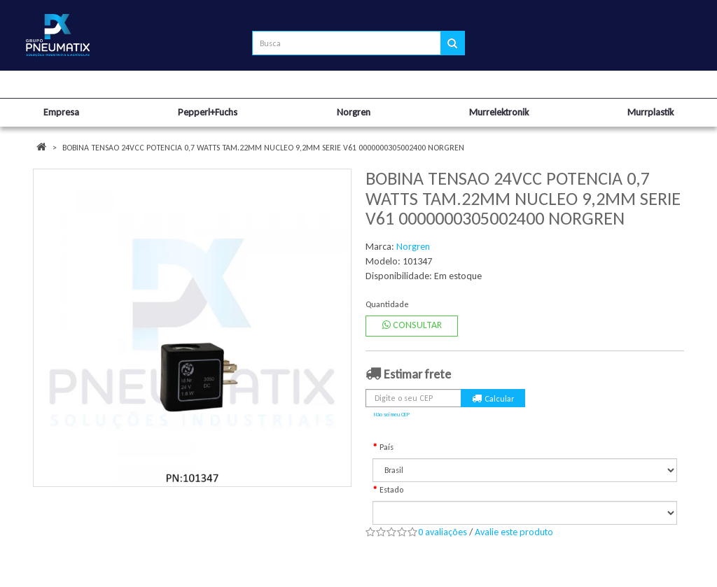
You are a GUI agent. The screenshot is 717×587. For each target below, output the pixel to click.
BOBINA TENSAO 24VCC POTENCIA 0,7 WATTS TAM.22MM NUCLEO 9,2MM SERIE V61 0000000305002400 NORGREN (263, 148)
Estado (391, 490)
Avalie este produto (514, 532)
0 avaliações (442, 532)
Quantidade (387, 304)
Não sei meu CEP (392, 414)
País (387, 447)
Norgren (413, 247)
